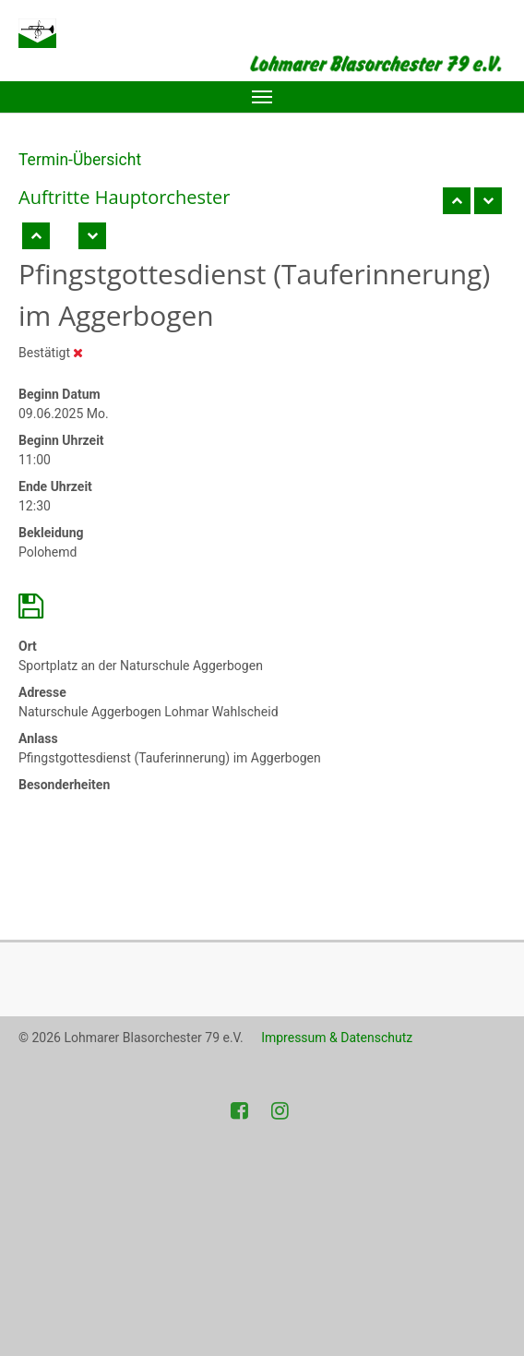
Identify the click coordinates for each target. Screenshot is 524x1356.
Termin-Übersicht (79, 159)
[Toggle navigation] (262, 97)
